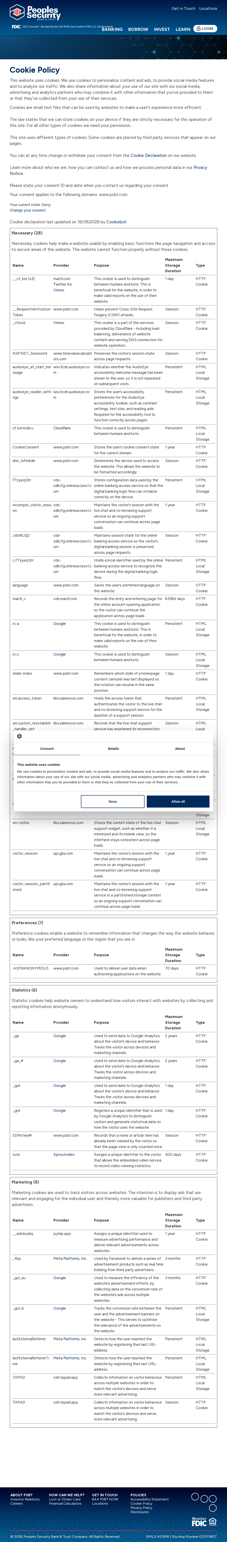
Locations (207, 8)
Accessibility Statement (150, 1499)
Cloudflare (62, 428)
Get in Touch (183, 8)
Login (207, 28)
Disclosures (140, 1512)
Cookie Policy (141, 1503)
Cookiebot (116, 221)
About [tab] (180, 748)
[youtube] (213, 1508)
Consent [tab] (47, 748)
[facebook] (195, 1496)
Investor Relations (25, 1499)
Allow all (178, 801)
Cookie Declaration (149, 155)
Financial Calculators (65, 1503)
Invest (162, 29)
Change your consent (28, 210)
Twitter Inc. (63, 284)
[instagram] (213, 1499)
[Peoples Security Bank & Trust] (35, 12)
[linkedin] (204, 1499)
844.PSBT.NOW (105, 1499)
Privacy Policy (141, 1508)
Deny (113, 801)
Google (59, 623)
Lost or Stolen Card (64, 1499)
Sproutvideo (64, 1154)
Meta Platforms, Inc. (70, 1258)
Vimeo (58, 290)
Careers (16, 1503)
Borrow (138, 29)
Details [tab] (113, 748)
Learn (183, 29)
